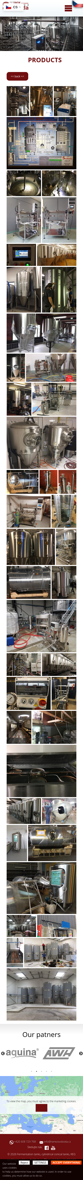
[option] (23, 1053)
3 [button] (41, 1071)
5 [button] (51, 1071)
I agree (41, 1107)
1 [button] (31, 1071)
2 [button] (36, 1071)
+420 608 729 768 (26, 1141)
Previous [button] (2, 1053)
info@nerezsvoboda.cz (57, 1141)
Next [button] (80, 1053)
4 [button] (46, 1071)
